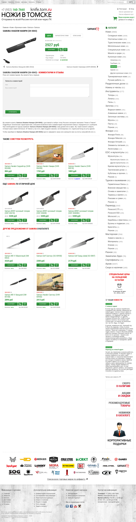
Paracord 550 (114, 213)
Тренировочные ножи (117, 77)
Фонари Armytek (115, 142)
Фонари (109, 131)
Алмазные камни (115, 113)
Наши (114, 300)
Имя (6, 84)
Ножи (108, 32)
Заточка (110, 106)
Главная (4, 2)
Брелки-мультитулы (117, 166)
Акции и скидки (40, 502)
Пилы (110, 102)
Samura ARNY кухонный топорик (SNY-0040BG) (80, 212)
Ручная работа (114, 80)
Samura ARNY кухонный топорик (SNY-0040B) (49, 212)
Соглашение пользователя (44, 496)
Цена (49, 35)
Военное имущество (117, 188)
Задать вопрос (40, 506)
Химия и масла (114, 238)
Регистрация (122, 9)
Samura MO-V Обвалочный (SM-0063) (17, 257)
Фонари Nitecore (115, 138)
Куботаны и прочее (116, 173)
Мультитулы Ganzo (117, 160)
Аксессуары (113, 149)
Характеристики (62, 35)
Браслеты (112, 227)
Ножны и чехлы (113, 87)
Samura (114, 67)
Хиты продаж (39, 504)
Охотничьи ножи (115, 39)
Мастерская (112, 234)
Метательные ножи (116, 46)
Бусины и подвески (116, 223)
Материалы (113, 241)
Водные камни (114, 110)
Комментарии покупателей (44, 493)
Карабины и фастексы (118, 220)
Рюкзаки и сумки (115, 198)
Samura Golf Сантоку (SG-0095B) (49, 256)
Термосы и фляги (116, 195)
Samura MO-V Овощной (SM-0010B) (16, 296)
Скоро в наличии (114, 267)
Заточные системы (116, 117)
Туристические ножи (117, 43)
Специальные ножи (116, 50)
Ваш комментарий (11, 88)
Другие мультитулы (117, 163)
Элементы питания (116, 145)
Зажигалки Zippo (114, 256)
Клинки (111, 245)
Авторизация (71, 493)
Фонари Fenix (114, 135)
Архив (109, 264)
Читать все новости (113, 377)
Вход (131, 9)
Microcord (112, 216)
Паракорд (110, 205)
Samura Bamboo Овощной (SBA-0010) (18, 67)
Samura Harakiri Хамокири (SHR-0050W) (83, 67)
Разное (111, 127)
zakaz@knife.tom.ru (88, 132)
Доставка (24, 2)
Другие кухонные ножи (119, 73)
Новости (10, 2)
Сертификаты (112, 260)
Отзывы (38, 2)
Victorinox (114, 60)
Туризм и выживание (116, 180)
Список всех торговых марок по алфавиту (68, 479)
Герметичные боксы (117, 184)
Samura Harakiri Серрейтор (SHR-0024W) (18, 167)
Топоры (111, 95)
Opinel (112, 70)
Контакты (32, 2)
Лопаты (111, 99)
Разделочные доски (115, 83)
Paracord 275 (114, 209)
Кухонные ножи (115, 57)
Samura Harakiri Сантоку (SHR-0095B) (48, 296)
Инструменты (112, 91)
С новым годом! (111, 306)
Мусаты (111, 120)
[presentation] (71, 103)
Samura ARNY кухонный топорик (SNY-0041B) (17, 212)
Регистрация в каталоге (75, 496)
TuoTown (113, 63)
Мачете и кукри (115, 53)
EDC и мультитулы (115, 152)
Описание (77, 35)
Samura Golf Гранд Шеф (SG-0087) (81, 256)
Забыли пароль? (73, 498)
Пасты (111, 124)
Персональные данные (43, 498)
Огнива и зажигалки (117, 191)
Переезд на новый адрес (114, 349)
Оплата (17, 2)
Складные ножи (115, 36)
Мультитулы (113, 156)
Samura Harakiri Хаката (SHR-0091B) (79, 167)
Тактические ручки (116, 170)
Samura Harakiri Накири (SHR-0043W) (48, 167)
